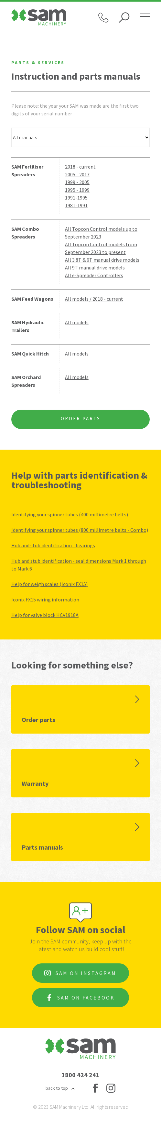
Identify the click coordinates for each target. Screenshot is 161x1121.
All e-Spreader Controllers (94, 275)
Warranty (35, 783)
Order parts (38, 720)
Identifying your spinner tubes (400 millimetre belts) (69, 514)
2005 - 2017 (77, 174)
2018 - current (80, 166)
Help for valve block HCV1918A (45, 615)
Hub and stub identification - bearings (53, 545)
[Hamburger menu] (145, 17)
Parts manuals (42, 847)
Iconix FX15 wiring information (45, 599)
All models (77, 322)
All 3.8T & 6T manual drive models (102, 260)
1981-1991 (76, 205)
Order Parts (81, 418)
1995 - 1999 (77, 190)
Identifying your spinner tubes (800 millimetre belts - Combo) (79, 530)
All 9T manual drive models (95, 267)
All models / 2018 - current (94, 299)
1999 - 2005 (77, 182)
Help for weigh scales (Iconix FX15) (49, 584)
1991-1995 (76, 197)
